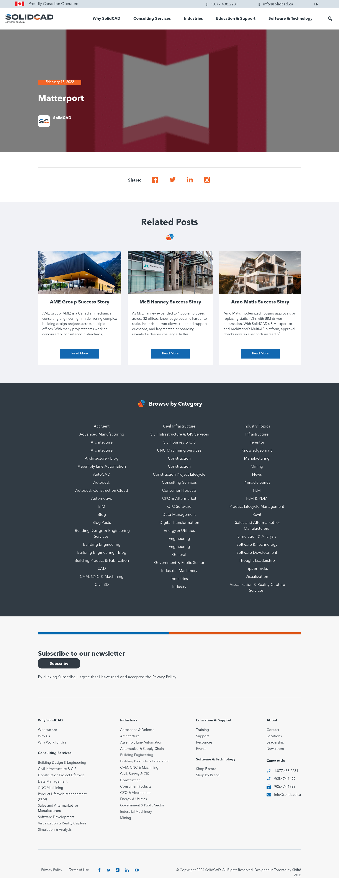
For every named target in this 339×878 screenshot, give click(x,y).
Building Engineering (101, 545)
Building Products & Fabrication (145, 761)
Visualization (257, 577)
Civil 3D (102, 585)
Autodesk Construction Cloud (101, 491)
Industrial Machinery (179, 571)
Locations (274, 736)
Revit (256, 515)
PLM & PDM (256, 499)
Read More (79, 353)
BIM (101, 507)
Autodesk (101, 483)
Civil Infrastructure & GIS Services (179, 434)
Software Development (256, 553)
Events (201, 749)
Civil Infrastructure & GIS (57, 769)
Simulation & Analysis (256, 537)
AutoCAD (101, 475)
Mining (257, 466)
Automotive (101, 499)
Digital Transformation (179, 523)
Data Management (179, 515)
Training (202, 730)
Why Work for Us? (52, 742)
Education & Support (235, 19)
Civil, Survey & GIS (179, 442)
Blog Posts (101, 523)
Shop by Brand (207, 775)
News (257, 475)
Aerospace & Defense (137, 730)
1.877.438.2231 (286, 771)
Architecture (102, 442)
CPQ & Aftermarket (179, 499)
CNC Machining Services (179, 450)
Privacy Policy (164, 677)
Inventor (257, 442)
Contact (273, 730)
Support (202, 736)
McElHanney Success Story (170, 302)
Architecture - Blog (101, 458)
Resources (204, 742)
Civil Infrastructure (179, 426)
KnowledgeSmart (257, 450)
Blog (102, 515)
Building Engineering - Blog (101, 553)
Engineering (179, 539)
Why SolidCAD (106, 19)
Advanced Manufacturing (101, 434)
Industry (179, 587)
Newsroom (275, 749)
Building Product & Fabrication (102, 561)
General (179, 555)
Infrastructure (257, 434)
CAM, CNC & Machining (101, 577)
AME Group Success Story (79, 302)
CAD (101, 569)
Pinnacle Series (257, 483)
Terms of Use (79, 870)
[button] (330, 18)
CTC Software (179, 507)
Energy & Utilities (179, 531)
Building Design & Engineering (62, 763)
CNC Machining (50, 788)
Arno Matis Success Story (260, 302)
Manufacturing (257, 458)
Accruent (102, 426)
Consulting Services (152, 19)
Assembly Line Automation (102, 466)
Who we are (47, 730)
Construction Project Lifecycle (179, 475)
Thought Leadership (257, 561)
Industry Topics (257, 426)
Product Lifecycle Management (256, 507)
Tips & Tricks (257, 569)
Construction (179, 458)
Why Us (44, 736)
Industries (193, 19)
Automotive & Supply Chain (142, 749)
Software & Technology (291, 19)
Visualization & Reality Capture (62, 823)
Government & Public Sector (179, 563)
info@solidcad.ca (287, 795)
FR (316, 4)
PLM (257, 491)
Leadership (275, 742)
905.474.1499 (284, 779)
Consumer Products (179, 491)
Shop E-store (206, 769)
